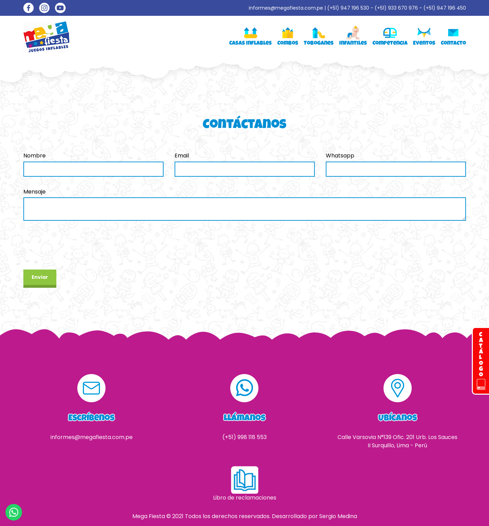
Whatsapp (340, 156)
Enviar (40, 277)
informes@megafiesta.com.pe (286, 7)
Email (182, 156)
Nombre (34, 156)
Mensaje (34, 192)
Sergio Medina (338, 516)
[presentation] (75, 245)
